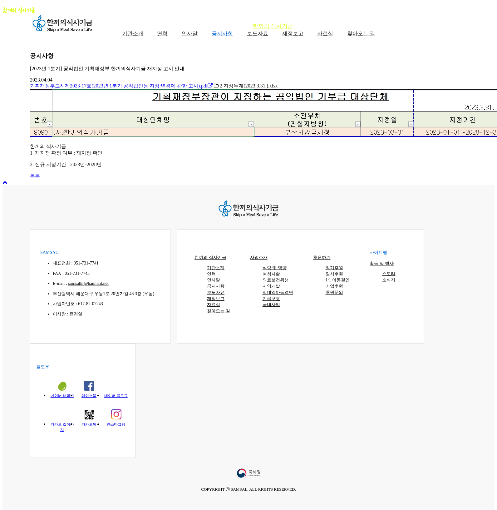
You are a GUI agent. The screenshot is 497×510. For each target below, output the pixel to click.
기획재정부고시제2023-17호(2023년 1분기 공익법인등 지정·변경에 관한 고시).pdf (121, 85)
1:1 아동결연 (338, 279)
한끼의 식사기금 (273, 26)
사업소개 (327, 26)
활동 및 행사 (422, 26)
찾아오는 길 (218, 310)
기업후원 (334, 286)
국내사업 (271, 304)
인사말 (213, 279)
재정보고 (215, 298)
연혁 (211, 273)
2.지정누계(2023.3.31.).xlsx (246, 85)
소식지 (388, 279)
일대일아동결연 (278, 292)
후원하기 (373, 26)
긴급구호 (271, 298)
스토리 (388, 273)
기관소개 (215, 267)
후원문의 (334, 292)
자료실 (213, 304)
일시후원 (334, 273)
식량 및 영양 (275, 267)
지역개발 (271, 286)
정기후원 (334, 267)
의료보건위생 (276, 279)
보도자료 (215, 292)
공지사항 (215, 286)
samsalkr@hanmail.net (88, 283)
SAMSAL (239, 489)
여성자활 (271, 273)
